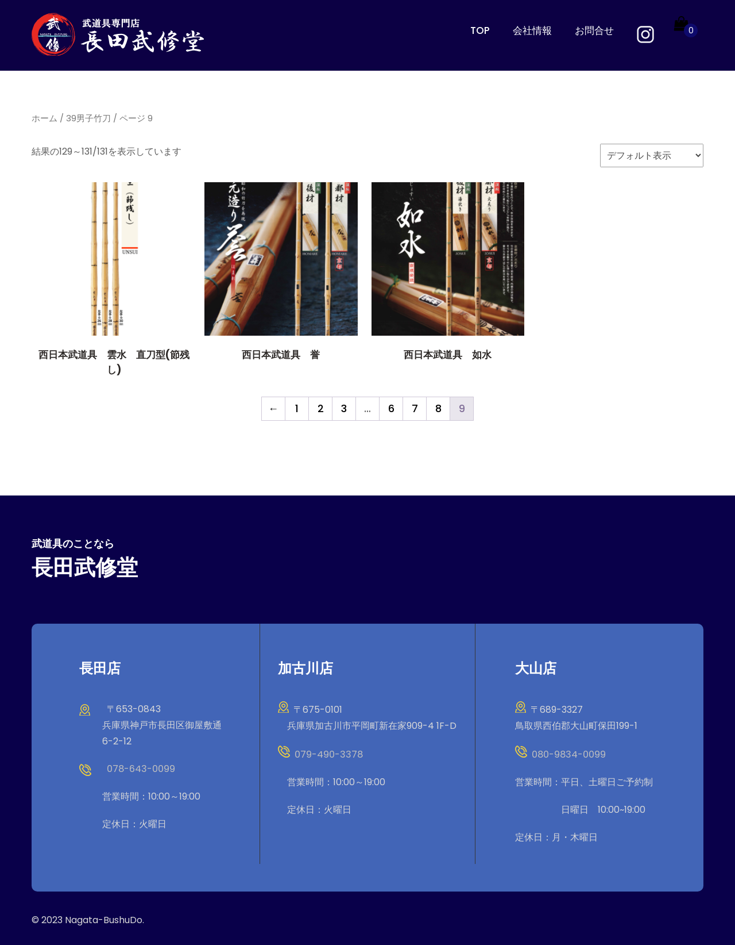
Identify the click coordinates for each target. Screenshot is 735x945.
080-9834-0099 (568, 753)
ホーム (44, 118)
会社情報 (532, 30)
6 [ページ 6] (391, 408)
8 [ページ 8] (438, 408)
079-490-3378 (328, 753)
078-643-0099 (140, 768)
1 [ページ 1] (297, 408)
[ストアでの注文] (651, 155)
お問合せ (594, 30)
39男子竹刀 (88, 118)
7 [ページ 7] (415, 408)
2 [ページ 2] (321, 408)
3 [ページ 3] (344, 408)
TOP (480, 30)
